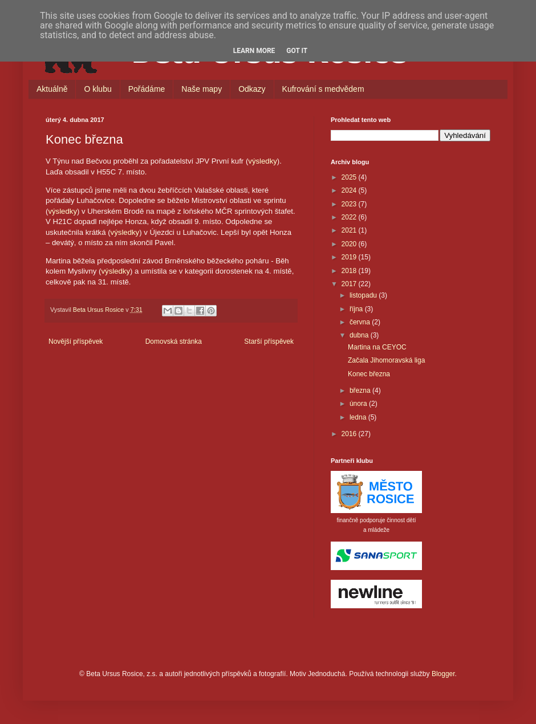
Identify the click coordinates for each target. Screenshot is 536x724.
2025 (350, 177)
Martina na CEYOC (377, 347)
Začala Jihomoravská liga (386, 360)
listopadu (364, 295)
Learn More (254, 51)
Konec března (369, 374)
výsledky (262, 161)
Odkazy (251, 88)
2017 (350, 284)
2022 (350, 217)
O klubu (97, 88)
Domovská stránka (173, 341)
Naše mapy (201, 88)
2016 (350, 434)
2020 (350, 244)
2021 (350, 230)
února (359, 404)
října (357, 309)
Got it (296, 51)
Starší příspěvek (269, 341)
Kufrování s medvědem (323, 88)
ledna (359, 417)
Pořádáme (146, 88)
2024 (350, 190)
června (361, 322)
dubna (360, 335)
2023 (350, 204)
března (361, 390)
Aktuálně (51, 88)
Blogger (443, 674)
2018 (350, 271)
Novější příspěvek (75, 341)
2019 (350, 257)
